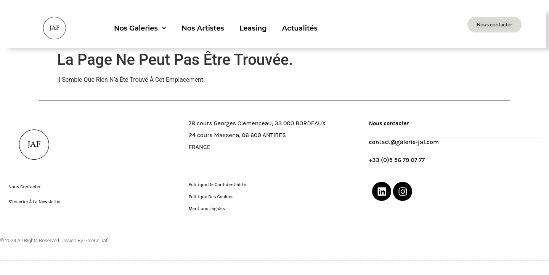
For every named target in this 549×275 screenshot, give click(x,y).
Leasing (253, 28)
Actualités (300, 28)
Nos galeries (140, 28)
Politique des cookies (212, 196)
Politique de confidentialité (217, 184)
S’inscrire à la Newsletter (35, 201)
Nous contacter (25, 186)
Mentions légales (207, 208)
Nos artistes (202, 28)
